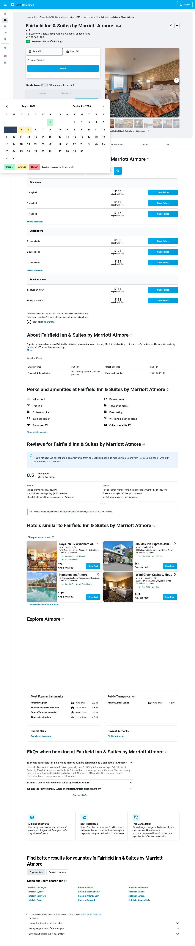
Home (28, 17)
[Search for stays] (5, 20)
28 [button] (85, 108)
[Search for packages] (5, 33)
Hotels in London (137, 896)
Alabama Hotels (67, 17)
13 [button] (78, 94)
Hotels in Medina (137, 892)
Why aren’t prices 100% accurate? (104, 934)
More (29, 350)
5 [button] (70, 86)
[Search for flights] (5, 14)
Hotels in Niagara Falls (139, 900)
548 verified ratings (52, 41)
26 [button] (70, 108)
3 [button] (56, 86)
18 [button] (63, 101)
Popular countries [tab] (57, 872)
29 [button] (92, 108)
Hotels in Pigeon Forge (89, 892)
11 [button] (63, 94)
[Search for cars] (5, 27)
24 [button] (56, 108)
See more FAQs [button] (80, 795)
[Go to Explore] (5, 39)
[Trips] (5, 48)
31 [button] (56, 115)
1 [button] (92, 79)
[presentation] (147, 131)
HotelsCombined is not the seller (104, 923)
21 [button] (85, 101)
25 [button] (63, 108)
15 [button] (92, 94)
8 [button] (92, 86)
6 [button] (78, 86)
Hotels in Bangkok (86, 900)
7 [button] (85, 86)
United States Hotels (42, 17)
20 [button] (78, 101)
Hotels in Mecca (85, 887)
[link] (44, 605)
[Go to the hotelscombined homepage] (22, 4)
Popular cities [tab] (36, 872)
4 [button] (63, 86)
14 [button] (85, 94)
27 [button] (78, 108)
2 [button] (49, 86)
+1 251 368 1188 (35, 37)
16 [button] (49, 101)
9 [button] (49, 94)
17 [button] (56, 101)
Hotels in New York (37, 896)
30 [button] (49, 115)
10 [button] (56, 94)
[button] (5, 4)
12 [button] (70, 94)
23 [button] (49, 108)
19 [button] (70, 101)
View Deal (93, 566)
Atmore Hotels (89, 17)
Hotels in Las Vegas (37, 887)
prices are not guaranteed (92, 914)
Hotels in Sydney (36, 892)
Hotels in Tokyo (35, 900)
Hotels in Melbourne (138, 887)
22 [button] (92, 101)
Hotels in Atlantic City (88, 896)
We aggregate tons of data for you (104, 928)
